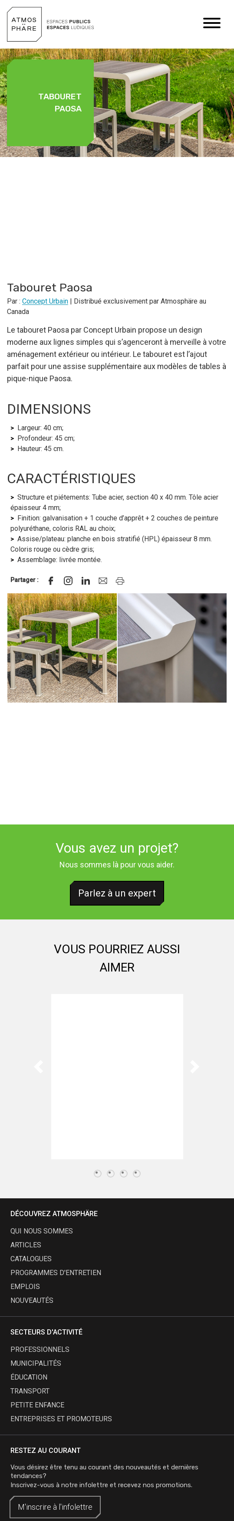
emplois (25, 1286)
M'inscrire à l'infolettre (55, 1506)
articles (25, 1245)
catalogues (31, 1259)
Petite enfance (37, 1405)
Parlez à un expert (117, 893)
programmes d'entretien (55, 1273)
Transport (29, 1391)
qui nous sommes (41, 1231)
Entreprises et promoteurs (61, 1419)
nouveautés (31, 1300)
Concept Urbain (45, 301)
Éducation (28, 1377)
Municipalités (35, 1363)
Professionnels (39, 1349)
